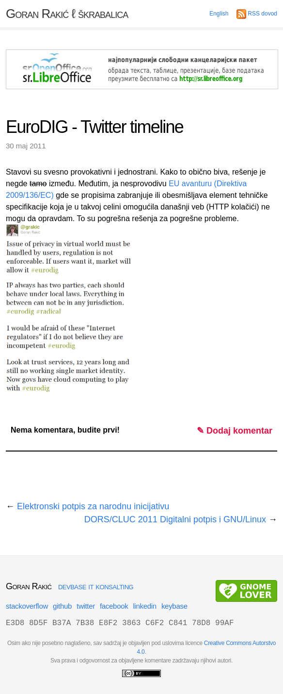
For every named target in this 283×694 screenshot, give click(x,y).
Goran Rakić (67, 13)
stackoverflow (27, 606)
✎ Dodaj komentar (234, 431)
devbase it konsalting (95, 586)
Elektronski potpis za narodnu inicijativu (93, 506)
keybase (174, 606)
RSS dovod (256, 13)
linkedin (144, 606)
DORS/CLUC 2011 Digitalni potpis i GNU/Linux (175, 519)
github (62, 606)
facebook (114, 606)
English (218, 13)
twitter (86, 606)
